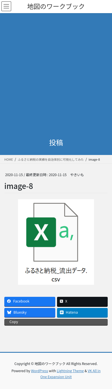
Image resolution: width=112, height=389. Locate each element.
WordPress (39, 370)
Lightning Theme (70, 370)
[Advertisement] (56, 72)
